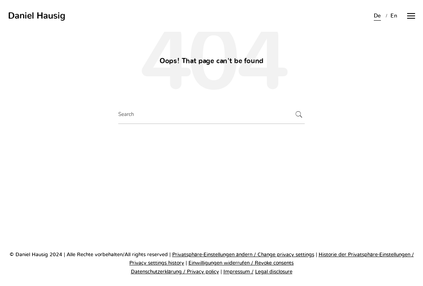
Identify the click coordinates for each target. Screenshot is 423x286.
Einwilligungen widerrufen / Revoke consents (241, 263)
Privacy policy (202, 271)
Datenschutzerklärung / (158, 271)
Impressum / (238, 271)
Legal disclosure (273, 271)
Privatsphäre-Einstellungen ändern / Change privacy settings (243, 254)
